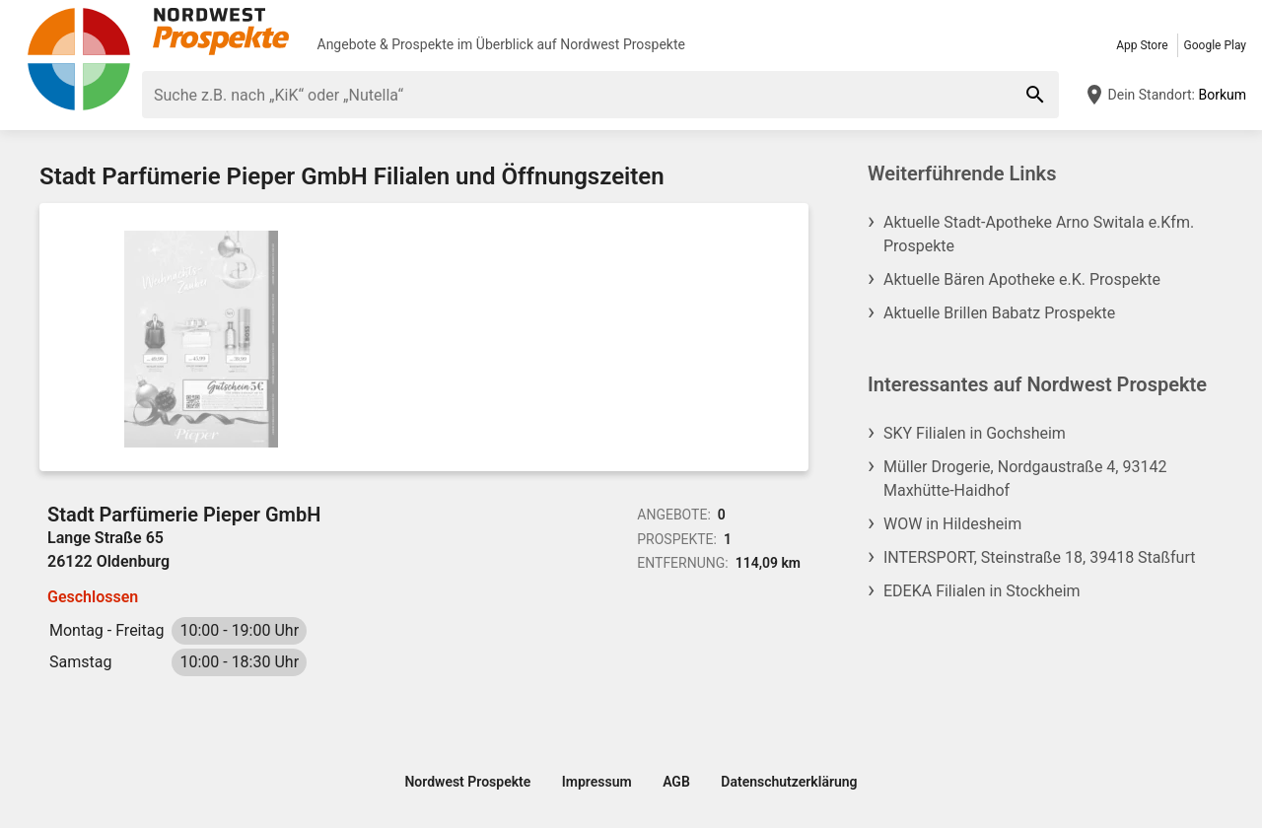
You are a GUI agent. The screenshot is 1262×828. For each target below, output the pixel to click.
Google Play (1215, 45)
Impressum (597, 782)
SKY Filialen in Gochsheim (974, 433)
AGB (676, 782)
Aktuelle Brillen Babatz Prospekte (999, 313)
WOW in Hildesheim (952, 524)
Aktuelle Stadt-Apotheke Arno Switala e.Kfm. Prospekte (1038, 234)
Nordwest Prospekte (622, 44)
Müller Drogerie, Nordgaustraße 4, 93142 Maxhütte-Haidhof (1024, 478)
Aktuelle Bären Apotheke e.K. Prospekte (1021, 279)
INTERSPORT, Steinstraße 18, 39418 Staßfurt (1039, 557)
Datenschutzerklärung (789, 782)
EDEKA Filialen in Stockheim (982, 591)
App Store (1141, 45)
